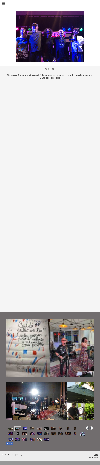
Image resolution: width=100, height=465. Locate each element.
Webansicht (93, 457)
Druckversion (8, 455)
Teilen (10, 444)
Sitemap (19, 455)
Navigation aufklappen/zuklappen (50, 3)
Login (96, 455)
